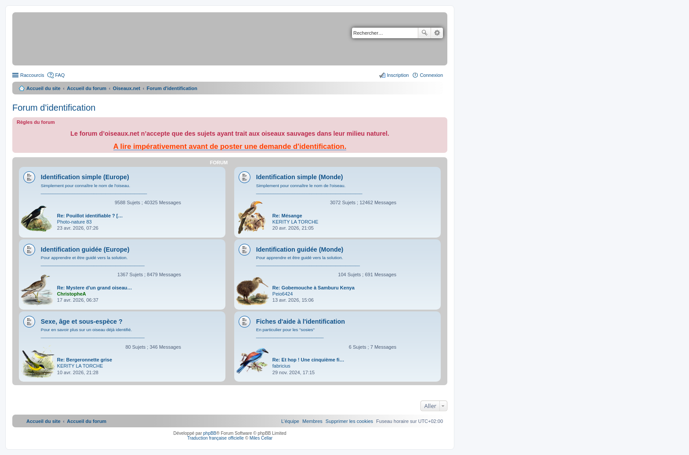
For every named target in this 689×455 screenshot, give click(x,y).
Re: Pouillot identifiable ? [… (90, 215)
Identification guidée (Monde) (300, 249)
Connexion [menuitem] (431, 75)
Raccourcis (32, 75)
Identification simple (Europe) (85, 177)
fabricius (281, 365)
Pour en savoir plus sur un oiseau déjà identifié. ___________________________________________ (93, 332)
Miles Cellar (261, 438)
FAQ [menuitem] (60, 75)
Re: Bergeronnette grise (84, 359)
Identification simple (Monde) (299, 177)
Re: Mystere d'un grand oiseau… (94, 287)
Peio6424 (282, 293)
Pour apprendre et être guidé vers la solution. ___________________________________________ (93, 260)
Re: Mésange (287, 215)
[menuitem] (349, 421)
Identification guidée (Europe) (85, 249)
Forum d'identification (53, 107)
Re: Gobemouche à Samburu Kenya (313, 287)
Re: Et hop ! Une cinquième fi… (308, 359)
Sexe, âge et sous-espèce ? (82, 321)
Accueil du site (43, 88)
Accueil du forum (86, 88)
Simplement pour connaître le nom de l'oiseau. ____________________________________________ (94, 188)
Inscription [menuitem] (398, 75)
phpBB (209, 433)
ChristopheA (71, 293)
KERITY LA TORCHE (295, 221)
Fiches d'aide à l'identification (300, 321)
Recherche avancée (437, 33)
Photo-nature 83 (74, 221)
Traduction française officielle (215, 438)
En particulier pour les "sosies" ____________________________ (290, 332)
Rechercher (424, 33)
